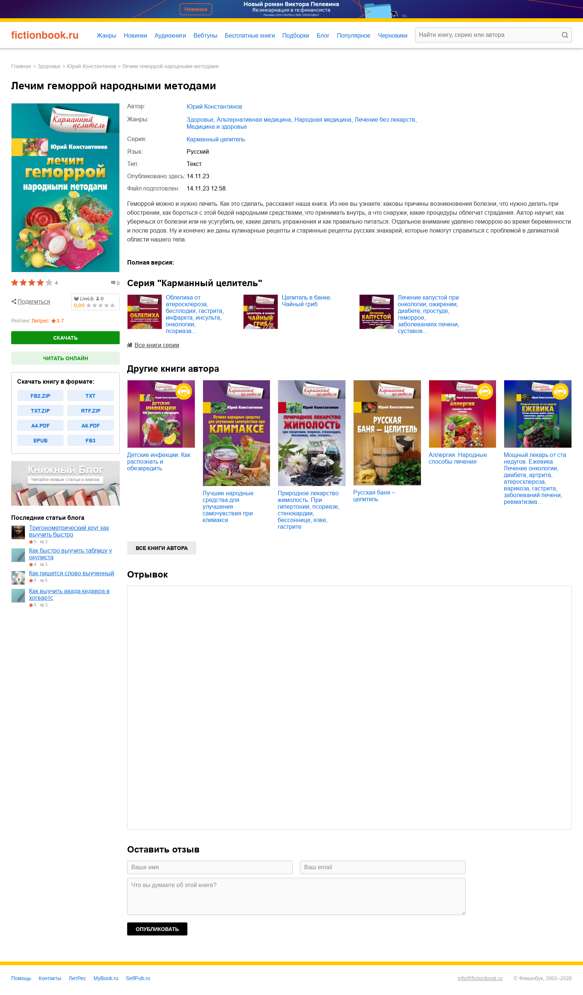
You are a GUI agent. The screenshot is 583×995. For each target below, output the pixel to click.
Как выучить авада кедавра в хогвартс (69, 594)
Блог (323, 35)
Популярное (353, 35)
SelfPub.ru (138, 978)
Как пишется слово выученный (71, 573)
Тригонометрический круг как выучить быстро (69, 531)
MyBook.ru (106, 978)
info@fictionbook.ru (480, 978)
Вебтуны (205, 35)
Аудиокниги (170, 35)
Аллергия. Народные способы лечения (458, 458)
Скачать (65, 338)
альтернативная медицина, (255, 119)
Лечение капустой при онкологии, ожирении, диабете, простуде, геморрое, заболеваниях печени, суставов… (428, 314)
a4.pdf (40, 426)
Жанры (106, 35)
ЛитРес (77, 978)
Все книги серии (157, 345)
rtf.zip (90, 411)
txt (91, 396)
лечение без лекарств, (386, 119)
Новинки (135, 35)
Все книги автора (162, 548)
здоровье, (201, 119)
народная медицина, (323, 119)
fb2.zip (40, 396)
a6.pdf (90, 426)
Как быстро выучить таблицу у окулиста (70, 553)
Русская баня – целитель (374, 495)
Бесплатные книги (250, 35)
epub (40, 441)
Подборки (295, 35)
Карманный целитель (216, 139)
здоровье (49, 66)
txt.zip (40, 411)
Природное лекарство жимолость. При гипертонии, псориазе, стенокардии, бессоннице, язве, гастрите (308, 510)
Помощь (21, 978)
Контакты (50, 978)
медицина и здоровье (217, 127)
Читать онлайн (65, 358)
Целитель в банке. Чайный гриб (307, 300)
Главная (21, 66)
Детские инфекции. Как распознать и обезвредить (158, 461)
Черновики (393, 35)
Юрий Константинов (91, 66)
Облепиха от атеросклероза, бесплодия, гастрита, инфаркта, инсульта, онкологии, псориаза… (195, 314)
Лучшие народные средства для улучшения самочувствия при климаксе (228, 506)
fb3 (91, 441)
